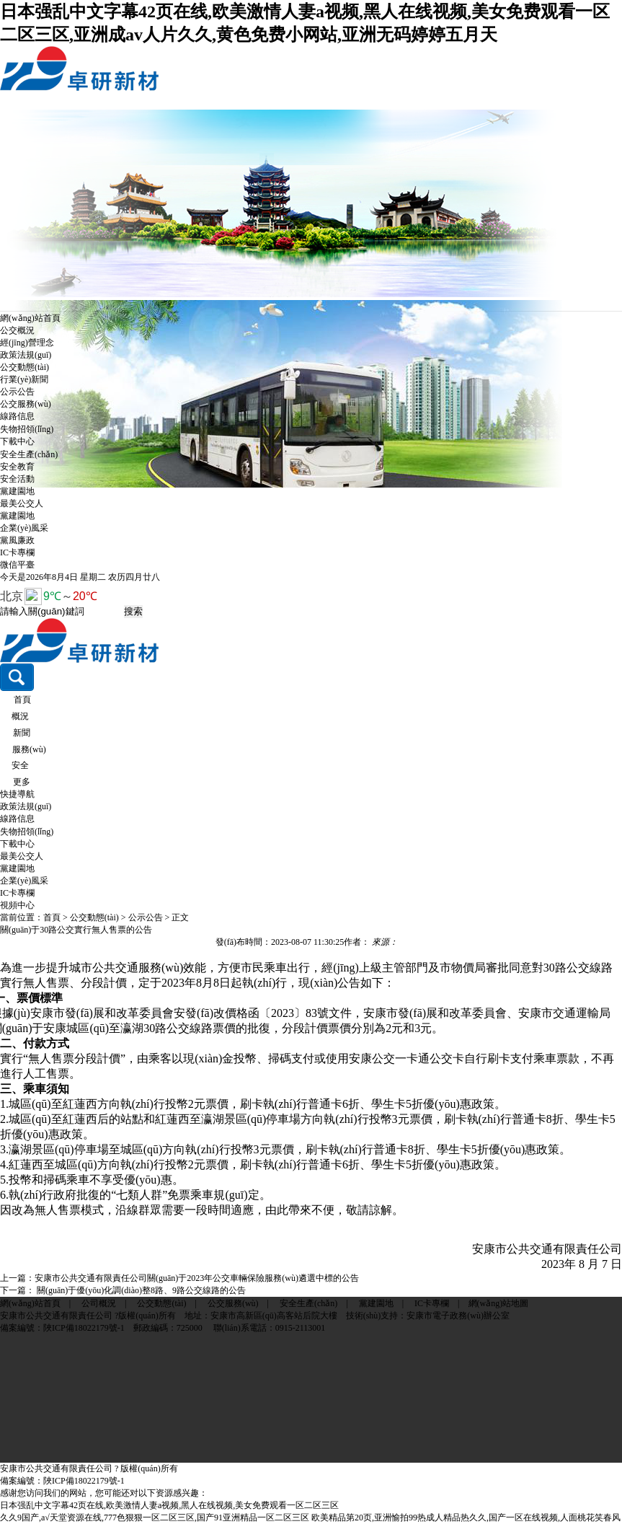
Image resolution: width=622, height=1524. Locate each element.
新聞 (21, 733)
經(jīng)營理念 (27, 343)
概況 (20, 716)
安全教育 (17, 467)
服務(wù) (29, 749)
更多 (21, 782)
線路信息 (17, 416)
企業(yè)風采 (24, 528)
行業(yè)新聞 (24, 379)
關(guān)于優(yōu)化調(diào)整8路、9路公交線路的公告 (140, 1290)
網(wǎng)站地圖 (498, 1303)
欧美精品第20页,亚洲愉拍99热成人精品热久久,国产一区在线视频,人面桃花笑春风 (466, 1517)
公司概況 (98, 1303)
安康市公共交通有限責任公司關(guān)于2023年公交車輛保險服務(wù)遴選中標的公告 (197, 1278)
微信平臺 (17, 565)
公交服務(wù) (25, 404)
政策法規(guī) (25, 355)
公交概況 (17, 330)
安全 (20, 765)
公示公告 (17, 392)
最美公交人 (21, 503)
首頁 (22, 700)
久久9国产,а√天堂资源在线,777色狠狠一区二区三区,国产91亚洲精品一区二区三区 (154, 1517)
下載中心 (17, 441)
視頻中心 (17, 905)
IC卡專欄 (17, 552)
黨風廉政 (17, 540)
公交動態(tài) (24, 367)
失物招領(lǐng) (26, 429)
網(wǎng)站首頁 (30, 318)
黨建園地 (17, 491)
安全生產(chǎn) (29, 454)
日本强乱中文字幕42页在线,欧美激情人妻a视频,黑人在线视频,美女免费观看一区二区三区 (169, 1505)
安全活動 (17, 479)
